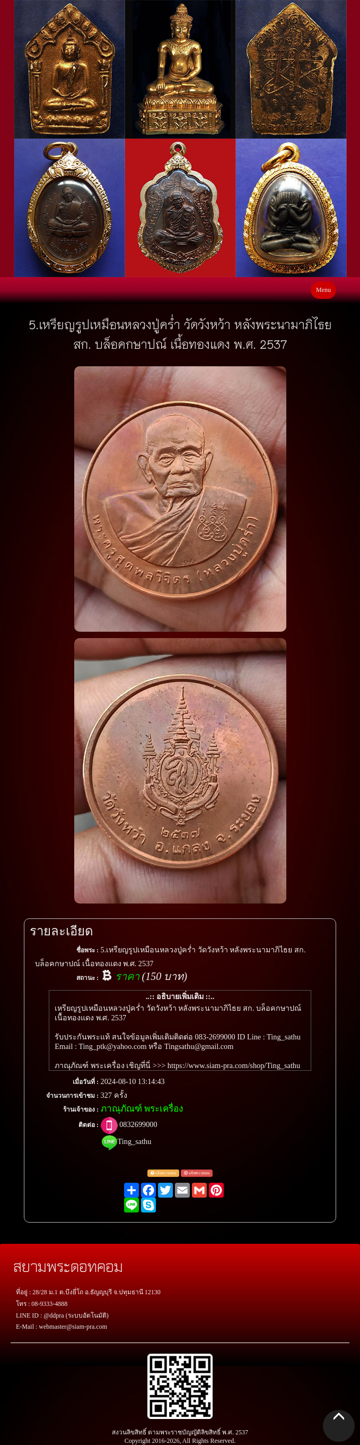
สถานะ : (87, 978)
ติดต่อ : (88, 1125)
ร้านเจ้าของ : (81, 1109)
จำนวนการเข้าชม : (72, 1095)
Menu (323, 290)
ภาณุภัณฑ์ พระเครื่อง (142, 1109)
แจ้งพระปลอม (196, 1173)
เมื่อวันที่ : (86, 1082)
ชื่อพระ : (87, 950)
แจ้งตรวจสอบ (163, 1173)
